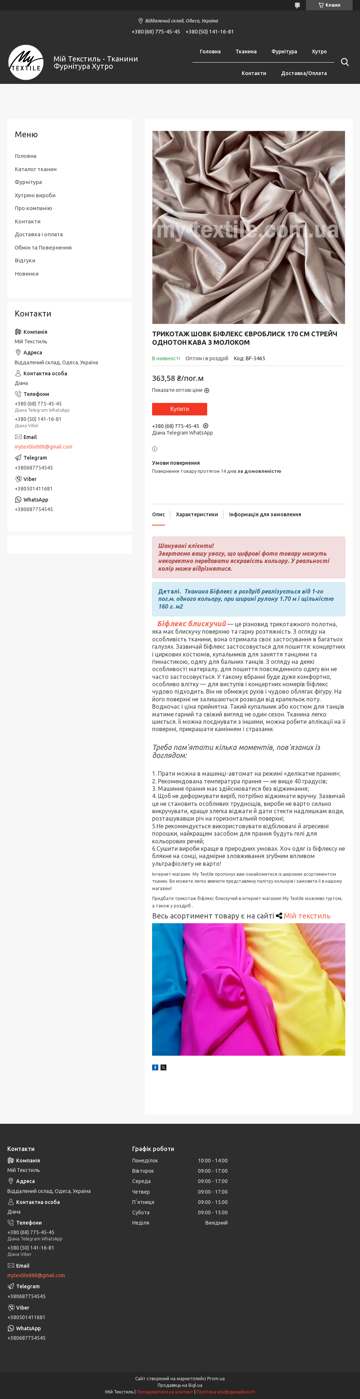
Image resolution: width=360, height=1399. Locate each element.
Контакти (254, 73)
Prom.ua (216, 1378)
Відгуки (25, 260)
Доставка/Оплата (304, 73)
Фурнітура (284, 51)
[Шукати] (343, 62)
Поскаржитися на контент (165, 1391)
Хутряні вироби (35, 195)
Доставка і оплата (39, 234)
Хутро (319, 51)
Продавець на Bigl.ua (180, 1385)
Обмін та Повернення (43, 247)
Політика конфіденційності (226, 1391)
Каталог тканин (36, 169)
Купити (179, 409)
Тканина (246, 51)
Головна (210, 51)
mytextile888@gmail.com (43, 447)
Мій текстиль (307, 915)
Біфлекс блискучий (191, 623)
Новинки (27, 273)
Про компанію (33, 208)
